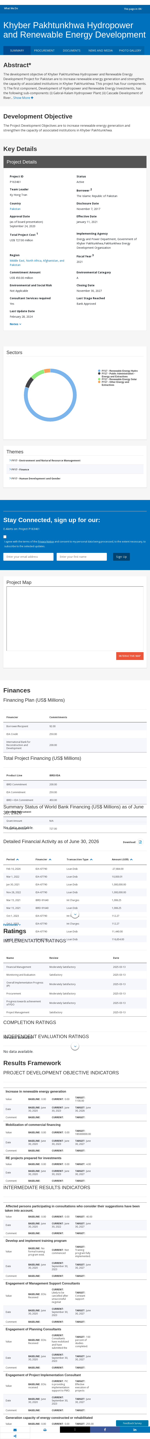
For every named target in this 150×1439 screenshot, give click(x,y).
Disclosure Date (88, 203)
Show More (23, 98)
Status (81, 176)
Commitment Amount (25, 272)
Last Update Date (22, 311)
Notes (14, 324)
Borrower (84, 189)
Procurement (44, 50)
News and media (100, 50)
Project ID (16, 176)
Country (15, 203)
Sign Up (121, 557)
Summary (17, 50)
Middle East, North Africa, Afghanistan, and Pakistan (37, 263)
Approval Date (20, 216)
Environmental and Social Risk (31, 285)
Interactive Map (130, 656)
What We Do (11, 8)
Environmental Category (94, 272)
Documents (71, 50)
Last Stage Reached (91, 298)
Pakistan (15, 209)
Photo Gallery (130, 50)
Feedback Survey (132, 1423)
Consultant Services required (30, 298)
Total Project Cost (24, 234)
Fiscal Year (85, 255)
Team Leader (19, 189)
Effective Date (87, 216)
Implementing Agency (92, 233)
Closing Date (86, 285)
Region (15, 255)
